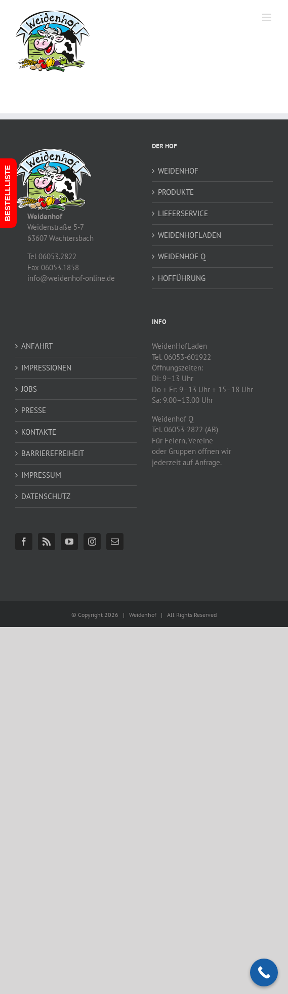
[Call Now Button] (264, 972)
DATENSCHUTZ (45, 496)
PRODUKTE (176, 192)
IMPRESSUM (41, 475)
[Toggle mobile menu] (267, 17)
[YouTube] (69, 541)
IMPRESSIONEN (46, 367)
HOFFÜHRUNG (181, 278)
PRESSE (33, 410)
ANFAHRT (37, 346)
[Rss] (46, 541)
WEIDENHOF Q (181, 256)
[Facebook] (23, 541)
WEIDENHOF (178, 171)
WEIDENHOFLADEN (189, 235)
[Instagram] (92, 541)
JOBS (29, 389)
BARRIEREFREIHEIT (52, 453)
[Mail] (115, 541)
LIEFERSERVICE (183, 213)
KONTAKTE (38, 432)
